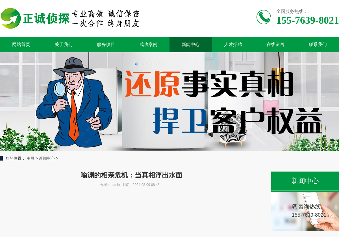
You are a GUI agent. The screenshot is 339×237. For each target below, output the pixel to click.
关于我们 (64, 44)
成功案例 (148, 44)
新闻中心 (191, 44)
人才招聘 (233, 44)
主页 (30, 158)
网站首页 (21, 44)
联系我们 (318, 44)
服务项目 (106, 44)
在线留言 (275, 44)
